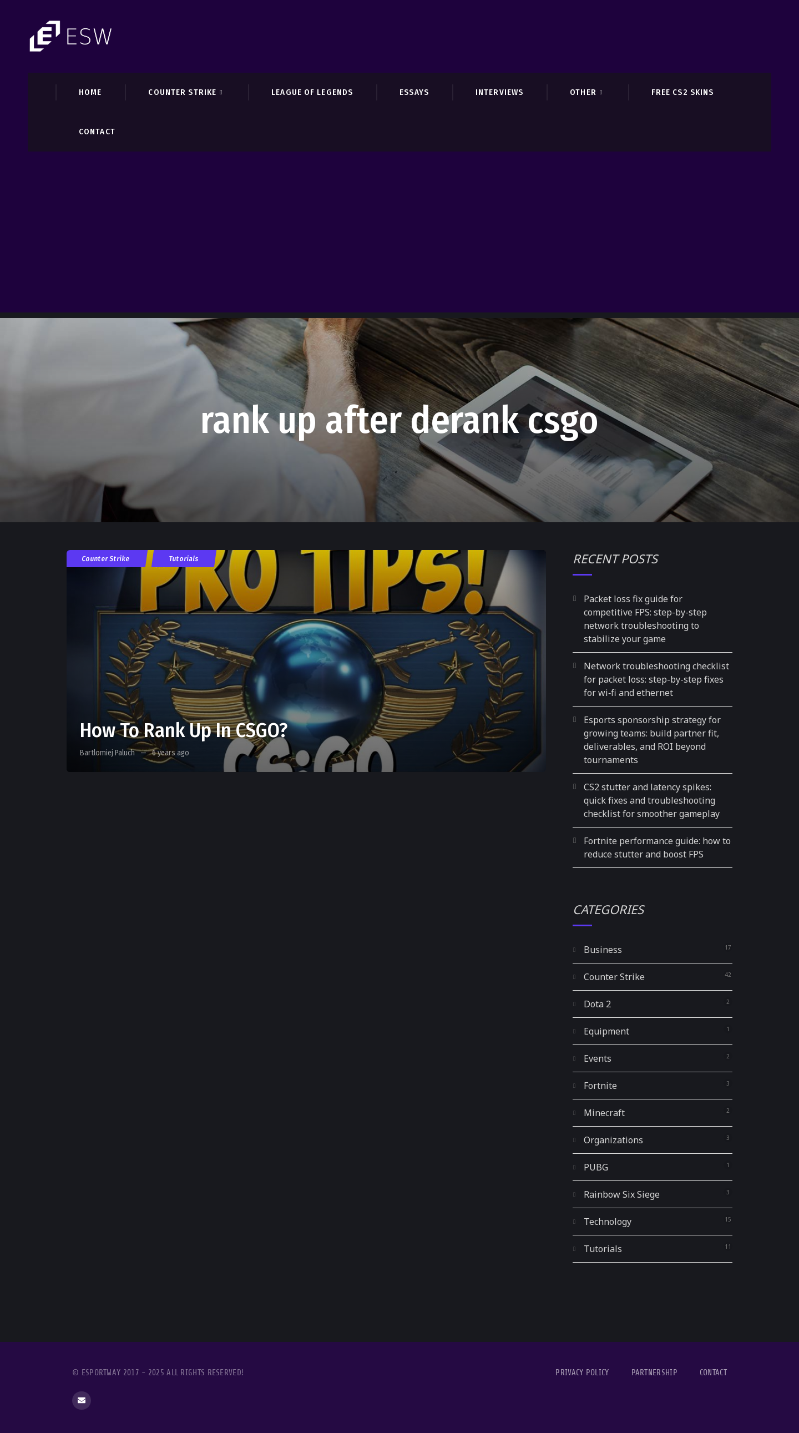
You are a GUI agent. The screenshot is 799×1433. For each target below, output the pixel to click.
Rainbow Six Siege (622, 1194)
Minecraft (604, 1113)
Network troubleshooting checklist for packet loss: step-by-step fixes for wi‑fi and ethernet (656, 679)
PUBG (596, 1167)
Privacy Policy (582, 1373)
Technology (607, 1221)
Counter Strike (106, 558)
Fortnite (600, 1085)
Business (603, 949)
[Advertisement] (399, 234)
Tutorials (184, 558)
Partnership (654, 1373)
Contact (713, 1373)
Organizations (613, 1140)
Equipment (606, 1031)
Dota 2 (597, 1004)
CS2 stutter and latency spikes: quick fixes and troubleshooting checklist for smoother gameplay (652, 800)
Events (597, 1058)
